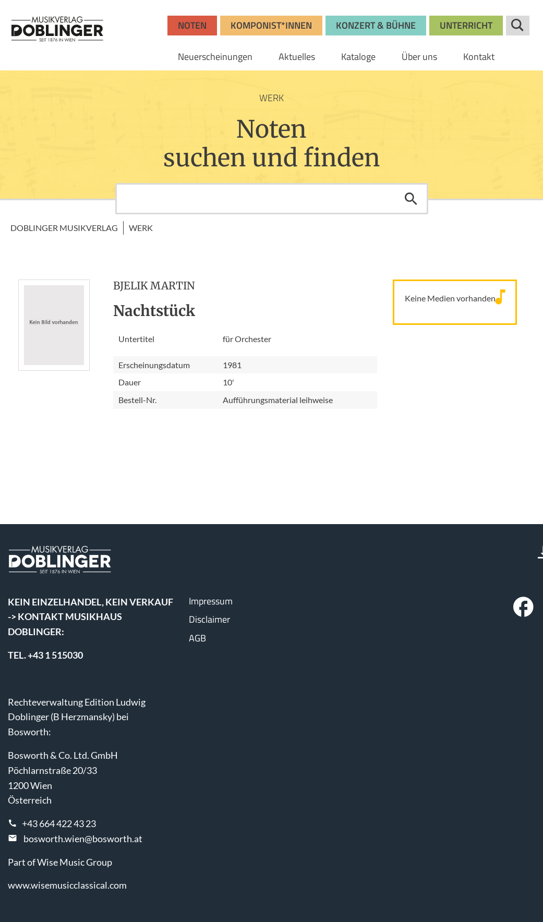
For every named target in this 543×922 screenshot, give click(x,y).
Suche (517, 25)
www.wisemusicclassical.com (67, 885)
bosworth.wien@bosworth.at (82, 838)
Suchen (411, 199)
